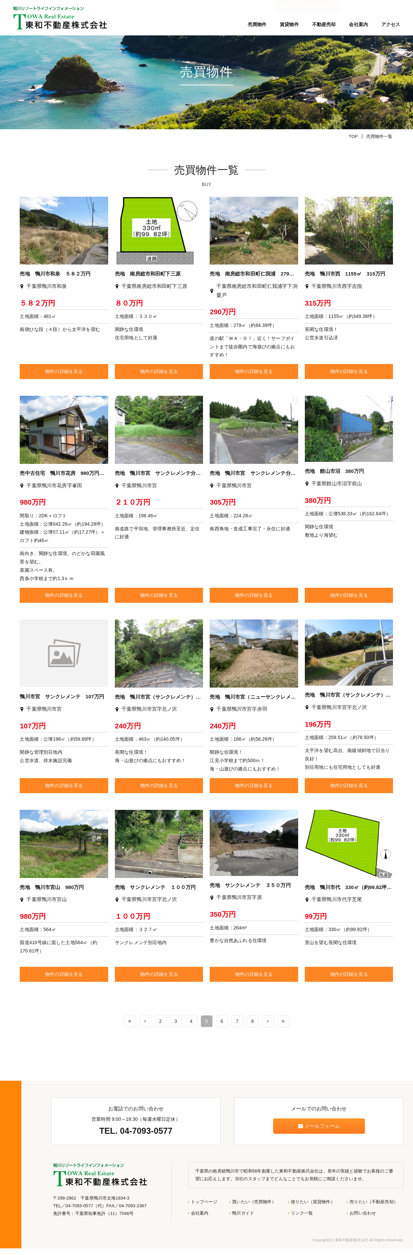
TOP (353, 142)
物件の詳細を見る (64, 378)
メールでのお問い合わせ (374, 6)
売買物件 (257, 24)
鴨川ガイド (243, 1219)
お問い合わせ (363, 1219)
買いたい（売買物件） (254, 1208)
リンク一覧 (302, 1219)
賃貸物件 (289, 24)
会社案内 (358, 24)
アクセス (390, 24)
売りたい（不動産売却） (374, 1208)
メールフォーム (319, 1132)
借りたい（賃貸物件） (313, 1208)
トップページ (204, 1208)
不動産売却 (324, 24)
